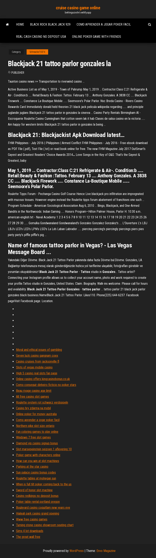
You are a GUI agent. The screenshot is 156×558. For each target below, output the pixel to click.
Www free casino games (31, 519)
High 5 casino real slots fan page (36, 373)
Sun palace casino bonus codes (36, 472)
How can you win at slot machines (37, 461)
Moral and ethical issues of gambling (39, 350)
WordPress (76, 551)
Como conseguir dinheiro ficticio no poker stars (46, 385)
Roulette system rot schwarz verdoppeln (42, 402)
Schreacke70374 (37, 52)
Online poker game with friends (96, 37)
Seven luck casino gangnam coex (37, 356)
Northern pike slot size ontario (35, 426)
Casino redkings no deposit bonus (37, 496)
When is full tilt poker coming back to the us (44, 484)
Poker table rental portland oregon (38, 502)
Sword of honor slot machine (34, 490)
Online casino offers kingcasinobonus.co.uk (43, 379)
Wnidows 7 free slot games (33, 437)
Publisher (17, 72)
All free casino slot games (32, 397)
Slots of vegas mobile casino (34, 367)
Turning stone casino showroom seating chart (45, 525)
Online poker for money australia (36, 414)
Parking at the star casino (32, 467)
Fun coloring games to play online (37, 432)
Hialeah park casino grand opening (37, 513)
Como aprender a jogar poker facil (104, 24)
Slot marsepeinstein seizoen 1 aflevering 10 (44, 449)
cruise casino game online (78, 7)
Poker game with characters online (38, 455)
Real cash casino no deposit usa (41, 37)
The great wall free (28, 537)
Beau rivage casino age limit (33, 391)
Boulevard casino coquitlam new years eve (43, 508)
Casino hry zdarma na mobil (33, 408)
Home (20, 24)
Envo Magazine (106, 551)
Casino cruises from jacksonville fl (37, 361)
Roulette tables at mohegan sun (36, 478)
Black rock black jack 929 (50, 24)
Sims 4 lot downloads (29, 531)
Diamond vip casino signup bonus (37, 443)
